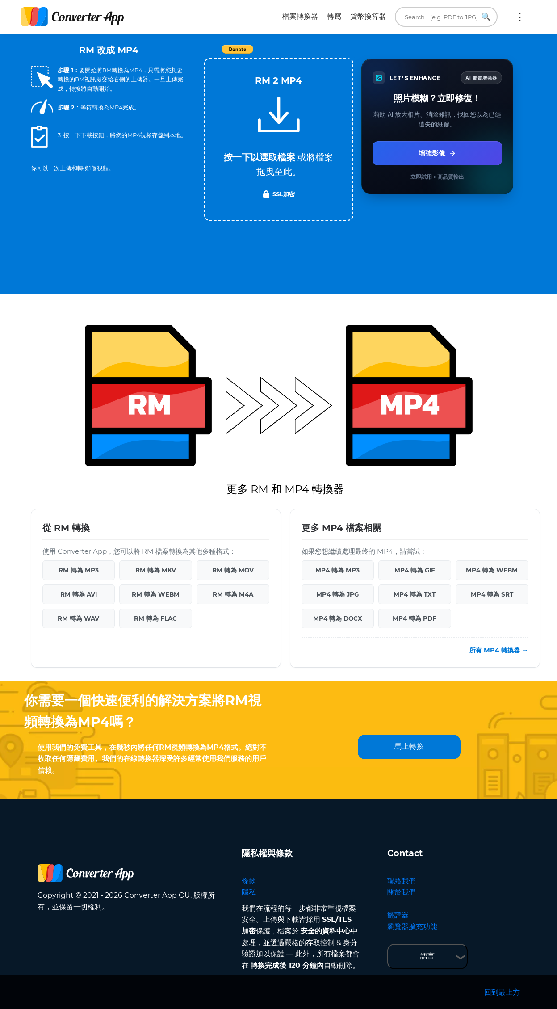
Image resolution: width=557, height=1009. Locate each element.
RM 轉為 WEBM (156, 594)
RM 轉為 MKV (155, 570)
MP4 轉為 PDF (414, 618)
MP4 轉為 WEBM (492, 570)
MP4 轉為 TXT (415, 594)
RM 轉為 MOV (233, 570)
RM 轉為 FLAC (155, 618)
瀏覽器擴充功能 (412, 926)
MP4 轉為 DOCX (337, 618)
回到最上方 (502, 992)
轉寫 (334, 16)
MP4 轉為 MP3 (337, 570)
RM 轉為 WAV (78, 618)
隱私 (249, 892)
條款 (249, 881)
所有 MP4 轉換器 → (498, 650)
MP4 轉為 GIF (414, 570)
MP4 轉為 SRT (492, 594)
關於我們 (401, 892)
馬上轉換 (409, 746)
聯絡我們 (401, 881)
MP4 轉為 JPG (337, 594)
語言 (427, 956)
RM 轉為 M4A (233, 594)
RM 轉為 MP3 (79, 570)
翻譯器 (398, 915)
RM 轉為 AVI (78, 594)
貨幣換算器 (368, 16)
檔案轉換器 (300, 16)
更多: (520, 17)
